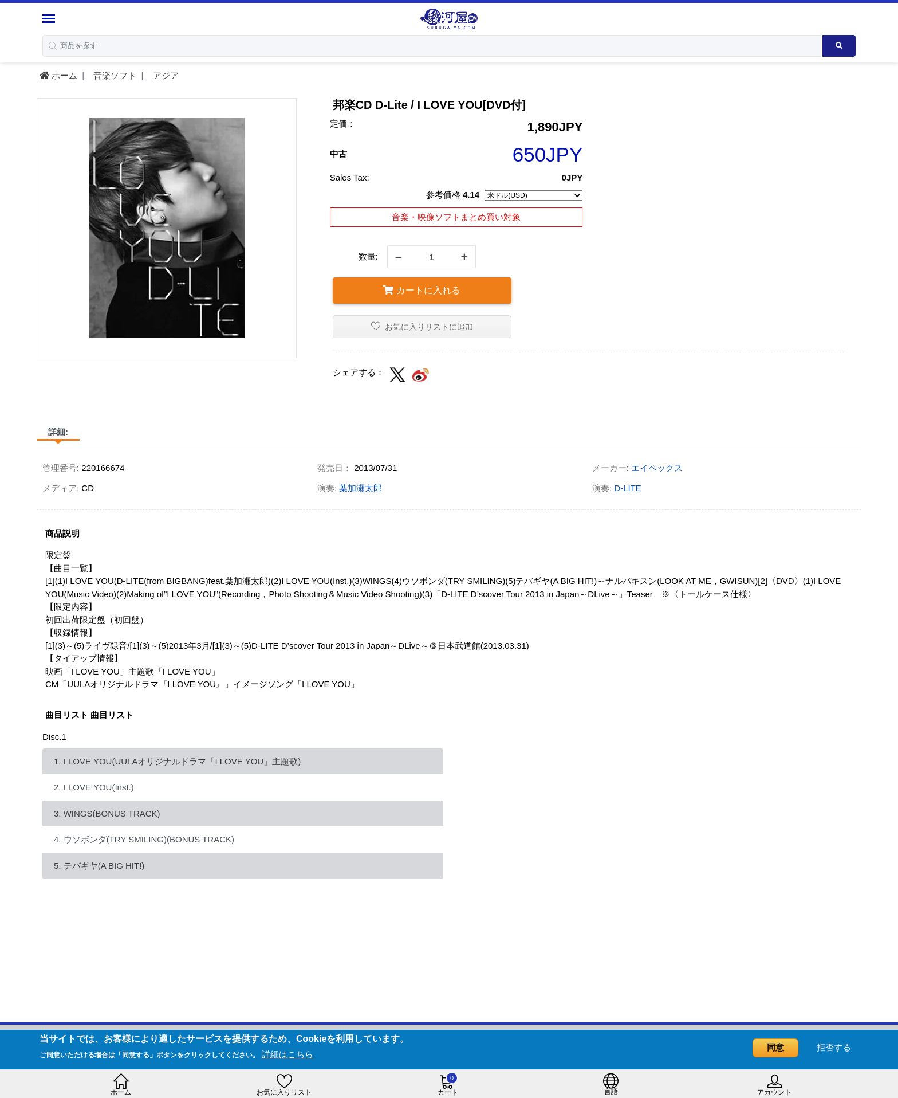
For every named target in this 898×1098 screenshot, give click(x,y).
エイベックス (657, 468)
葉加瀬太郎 (360, 488)
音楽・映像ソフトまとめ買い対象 (456, 217)
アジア (165, 75)
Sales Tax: (349, 177)
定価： (343, 123)
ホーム (58, 75)
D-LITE (627, 488)
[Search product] (839, 46)
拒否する (834, 1047)
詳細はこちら (287, 1054)
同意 (775, 1047)
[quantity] (431, 256)
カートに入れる (421, 290)
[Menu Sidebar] (50, 18)
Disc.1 (54, 737)
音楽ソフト (113, 75)
